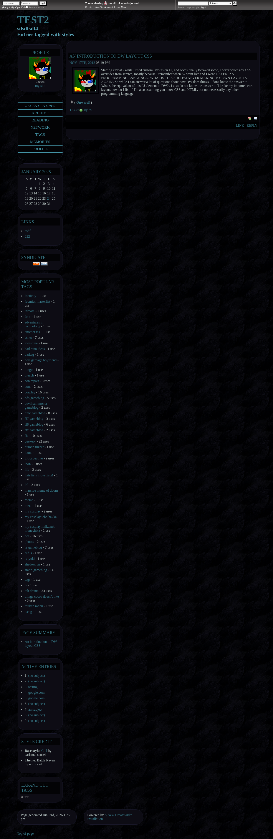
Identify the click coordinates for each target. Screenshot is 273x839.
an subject (35, 709)
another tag (32, 332)
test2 (33, 19)
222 (27, 236)
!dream (30, 311)
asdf (28, 231)
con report (32, 381)
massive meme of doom (41, 490)
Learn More (120, 7)
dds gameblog (34, 398)
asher (28, 337)
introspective (34, 458)
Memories (40, 141)
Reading (40, 120)
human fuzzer (34, 447)
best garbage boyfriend (41, 360)
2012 (91, 63)
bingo (29, 369)
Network (40, 127)
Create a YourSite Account (99, 7)
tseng (28, 611)
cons (28, 386)
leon (28, 464)
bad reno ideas (35, 349)
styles (87, 110)
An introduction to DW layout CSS (110, 56)
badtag (29, 354)
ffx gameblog (34, 430)
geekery (30, 441)
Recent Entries (40, 106)
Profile (40, 52)
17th (82, 63)
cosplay (30, 392)
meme (29, 500)
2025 (46, 171)
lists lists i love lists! (39, 475)
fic (26, 436)
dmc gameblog (35, 413)
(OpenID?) (20, 7)
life (27, 469)
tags (27, 579)
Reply (252, 125)
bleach (29, 375)
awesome (31, 343)
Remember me (36, 7)
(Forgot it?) (8, 7)
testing (33, 687)
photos (29, 542)
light (203, 7)
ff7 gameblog (34, 419)
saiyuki (30, 558)
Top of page (25, 833)
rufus (28, 553)
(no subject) (36, 675)
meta (28, 505)
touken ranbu (34, 606)
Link (240, 125)
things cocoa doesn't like (42, 596)
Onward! (83, 102)
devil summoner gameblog (36, 405)
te (26, 585)
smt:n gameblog (36, 570)
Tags (40, 134)
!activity (30, 296)
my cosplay (33, 511)
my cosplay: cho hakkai (41, 517)
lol (26, 485)
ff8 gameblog (34, 424)
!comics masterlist (37, 301)
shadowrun (32, 564)
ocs (27, 536)
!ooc (28, 316)
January (31, 171)
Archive (40, 113)
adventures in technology (34, 324)
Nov (73, 63)
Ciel (44, 751)
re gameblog (33, 547)
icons (28, 452)
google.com (36, 692)
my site (40, 86)
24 (49, 198)
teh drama (32, 591)
